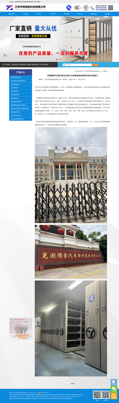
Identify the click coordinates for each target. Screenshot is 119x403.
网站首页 (11, 14)
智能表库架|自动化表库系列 (20, 108)
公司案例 (66, 14)
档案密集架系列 (16, 77)
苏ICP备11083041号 (44, 392)
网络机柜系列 (15, 94)
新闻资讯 (94, 14)
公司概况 (25, 14)
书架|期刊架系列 (16, 101)
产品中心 (39, 14)
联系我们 (107, 14)
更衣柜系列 (14, 91)
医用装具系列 (15, 112)
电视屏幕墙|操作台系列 (18, 105)
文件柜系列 (14, 88)
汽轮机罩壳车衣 (16, 115)
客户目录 (53, 14)
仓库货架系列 (15, 84)
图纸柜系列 (14, 98)
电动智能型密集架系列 (18, 81)
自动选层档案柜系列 (17, 119)
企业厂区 (80, 14)
